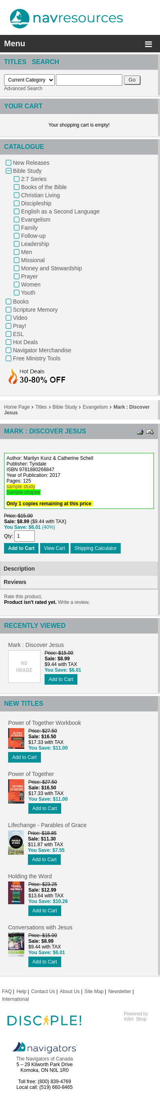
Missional (33, 260)
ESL (18, 334)
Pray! (19, 326)
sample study (20, 486)
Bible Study (27, 171)
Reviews (15, 582)
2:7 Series (34, 179)
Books (21, 301)
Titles (41, 407)
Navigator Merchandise (42, 350)
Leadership (35, 244)
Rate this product (22, 596)
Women (31, 284)
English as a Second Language (60, 211)
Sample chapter (23, 492)
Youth (28, 292)
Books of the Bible (44, 187)
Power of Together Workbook (44, 723)
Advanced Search (23, 88)
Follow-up (33, 236)
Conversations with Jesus (40, 927)
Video (20, 318)
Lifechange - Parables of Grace (47, 825)
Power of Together (31, 774)
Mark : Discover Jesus (36, 645)
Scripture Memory (35, 309)
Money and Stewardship (51, 268)
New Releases (31, 162)
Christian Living (40, 195)
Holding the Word (30, 876)
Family (29, 227)
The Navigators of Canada (44, 1059)
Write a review (73, 602)
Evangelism (35, 219)
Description (19, 568)
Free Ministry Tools (36, 358)
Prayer (29, 276)
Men (26, 252)
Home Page (17, 407)
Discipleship (36, 203)
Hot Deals (25, 342)
